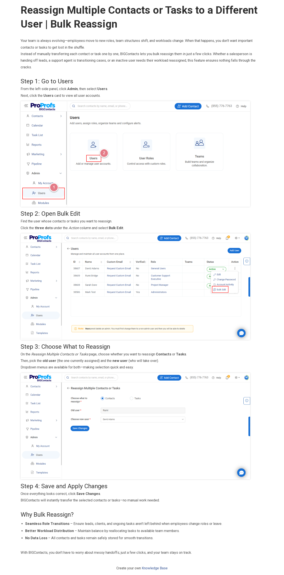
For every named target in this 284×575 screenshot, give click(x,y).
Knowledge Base (155, 568)
